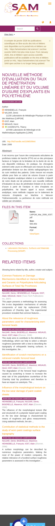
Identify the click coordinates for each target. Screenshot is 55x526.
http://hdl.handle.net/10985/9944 (21, 141)
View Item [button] (9, 34)
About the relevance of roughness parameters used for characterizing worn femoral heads (23, 322)
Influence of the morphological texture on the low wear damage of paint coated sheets (23, 391)
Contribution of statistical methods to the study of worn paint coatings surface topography (23, 430)
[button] (42, 22)
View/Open (34, 234)
